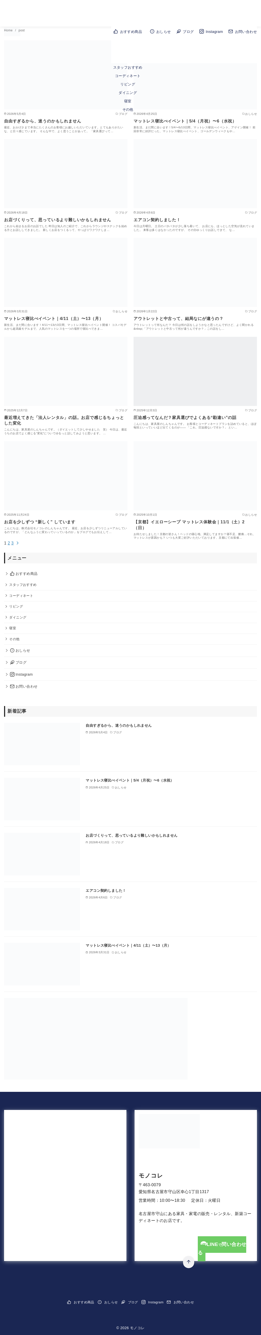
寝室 (128, 101)
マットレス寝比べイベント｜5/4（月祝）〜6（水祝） (185, 121)
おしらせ (160, 31)
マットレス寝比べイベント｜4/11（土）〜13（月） (53, 318)
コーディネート (128, 76)
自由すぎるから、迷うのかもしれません (42, 121)
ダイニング (128, 93)
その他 (127, 109)
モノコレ (151, 1175)
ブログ (185, 31)
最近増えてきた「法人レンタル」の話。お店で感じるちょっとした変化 (64, 420)
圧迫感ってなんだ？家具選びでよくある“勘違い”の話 (185, 417)
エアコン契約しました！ (157, 220)
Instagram (211, 31)
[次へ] (17, 543)
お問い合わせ (242, 31)
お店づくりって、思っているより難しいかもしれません (57, 220)
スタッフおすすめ (127, 67)
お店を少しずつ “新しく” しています (39, 522)
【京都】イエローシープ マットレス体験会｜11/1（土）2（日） (189, 525)
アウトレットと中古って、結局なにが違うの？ (179, 318)
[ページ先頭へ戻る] (188, 1262)
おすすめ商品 (127, 31)
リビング (127, 84)
